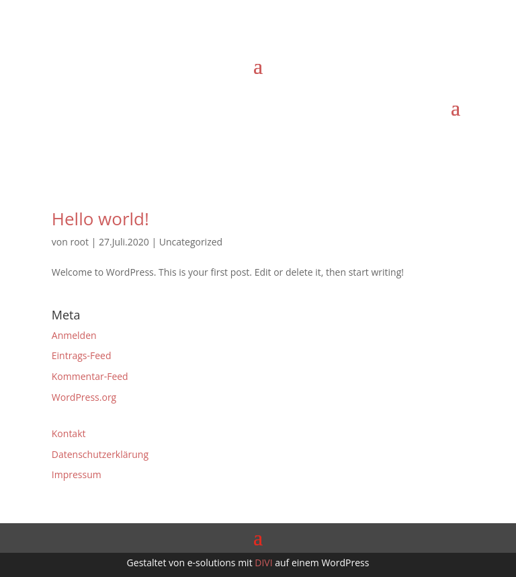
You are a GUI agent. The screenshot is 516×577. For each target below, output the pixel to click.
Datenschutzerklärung (100, 454)
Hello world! (100, 218)
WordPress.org (84, 397)
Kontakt (69, 433)
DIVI (263, 562)
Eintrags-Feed (82, 355)
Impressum (76, 474)
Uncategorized (190, 241)
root (79, 241)
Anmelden (74, 335)
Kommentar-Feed (90, 376)
